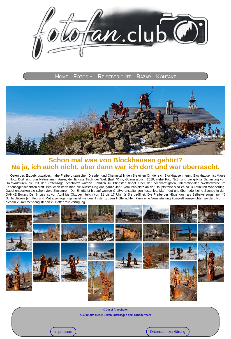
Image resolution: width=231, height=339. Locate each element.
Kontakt (166, 77)
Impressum (63, 332)
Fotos (80, 77)
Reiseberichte (115, 77)
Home (61, 77)
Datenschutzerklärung (167, 332)
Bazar (143, 77)
